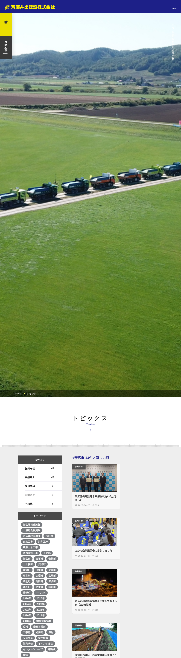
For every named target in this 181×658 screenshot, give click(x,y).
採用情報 (40, 550)
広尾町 (52, 639)
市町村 (49, 599)
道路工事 (28, 605)
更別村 (27, 639)
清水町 (39, 633)
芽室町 (52, 633)
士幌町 (52, 622)
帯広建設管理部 (31, 599)
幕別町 (27, 645)
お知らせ (40, 532)
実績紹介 (40, 541)
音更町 (39, 622)
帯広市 (27, 622)
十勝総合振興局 (31, 594)
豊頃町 (52, 645)
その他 (40, 567)
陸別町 (52, 650)
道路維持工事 (30, 616)
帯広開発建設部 (31, 588)
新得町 (27, 633)
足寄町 (39, 650)
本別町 (27, 650)
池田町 (39, 645)
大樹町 (39, 639)
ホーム (18, 457)
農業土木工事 (30, 611)
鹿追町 (42, 628)
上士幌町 (28, 628)
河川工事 (43, 605)
